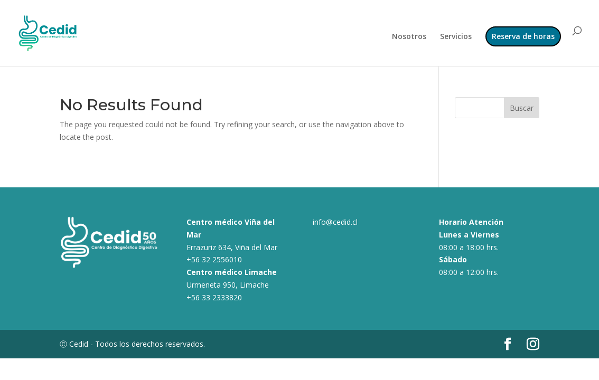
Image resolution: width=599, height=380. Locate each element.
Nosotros (409, 37)
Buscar (522, 108)
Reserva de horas (523, 36)
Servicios (456, 37)
